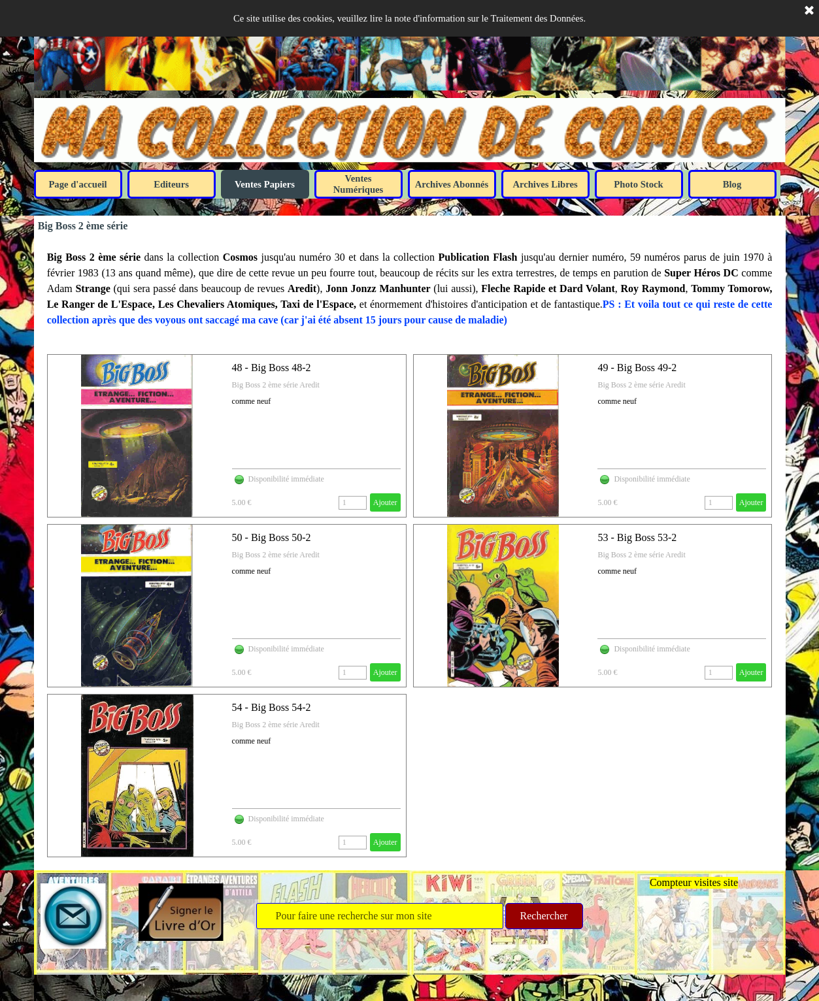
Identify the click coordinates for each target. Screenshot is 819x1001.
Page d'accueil (77, 184)
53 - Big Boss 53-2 (637, 537)
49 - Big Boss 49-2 (637, 367)
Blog (732, 184)
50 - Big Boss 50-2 (271, 537)
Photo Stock (638, 184)
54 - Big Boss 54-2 (271, 707)
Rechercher (544, 915)
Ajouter (385, 502)
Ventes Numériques (358, 184)
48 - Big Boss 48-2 (271, 367)
